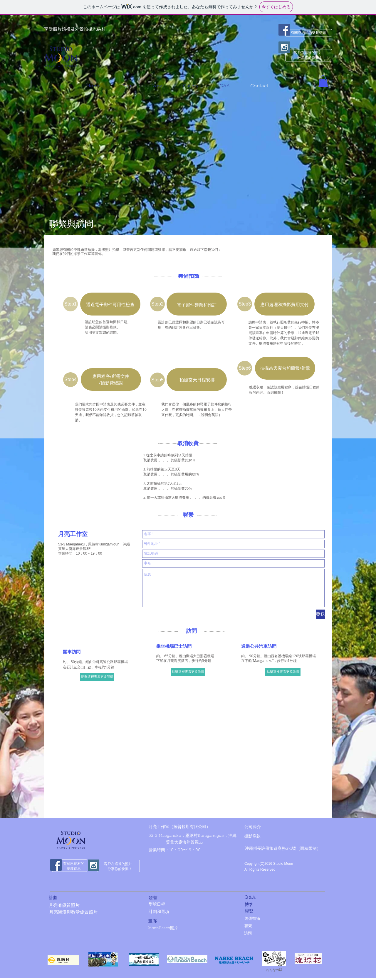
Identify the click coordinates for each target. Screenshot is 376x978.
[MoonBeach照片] (186, 928)
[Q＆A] (280, 897)
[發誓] (180, 898)
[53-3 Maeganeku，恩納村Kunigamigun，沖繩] (192, 836)
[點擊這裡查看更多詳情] (97, 677)
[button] (323, 81)
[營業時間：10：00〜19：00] (178, 851)
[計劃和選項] (186, 912)
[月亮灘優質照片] (95, 905)
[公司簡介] (260, 827)
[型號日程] (186, 905)
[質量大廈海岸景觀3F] (205, 843)
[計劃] (84, 898)
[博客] (280, 905)
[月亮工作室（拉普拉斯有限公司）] (184, 827)
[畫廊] (184, 921)
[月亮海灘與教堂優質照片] (103, 912)
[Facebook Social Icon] (284, 30)
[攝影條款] (260, 837)
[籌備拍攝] (282, 919)
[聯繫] (280, 911)
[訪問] (282, 933)
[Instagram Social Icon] (284, 47)
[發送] (320, 614)
